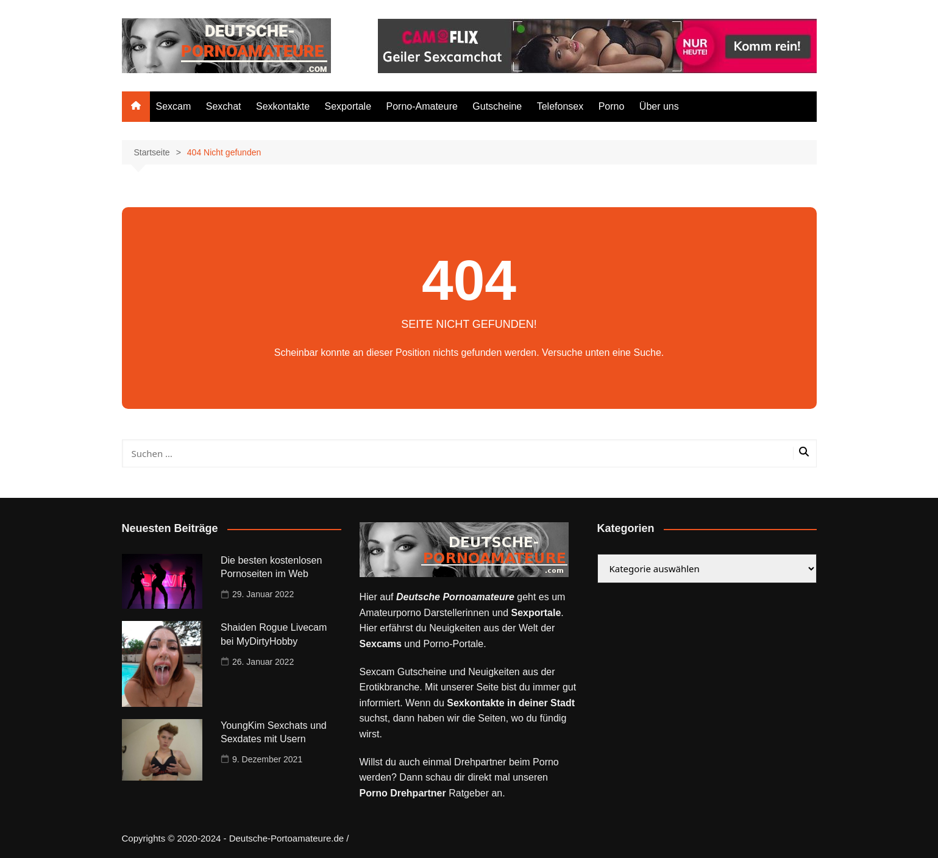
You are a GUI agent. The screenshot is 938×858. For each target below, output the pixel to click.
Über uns (659, 106)
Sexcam (173, 106)
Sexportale (348, 106)
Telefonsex (560, 106)
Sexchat (223, 106)
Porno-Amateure (421, 106)
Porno (612, 106)
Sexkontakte (283, 106)
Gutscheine (497, 106)
